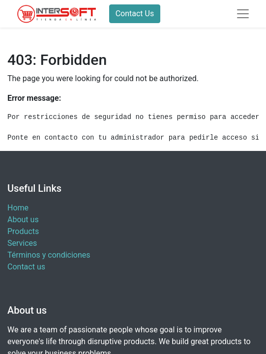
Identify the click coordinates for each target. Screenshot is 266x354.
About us (23, 219)
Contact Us (135, 13)
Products (23, 231)
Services (22, 243)
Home (18, 207)
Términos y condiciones (48, 255)
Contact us (26, 266)
